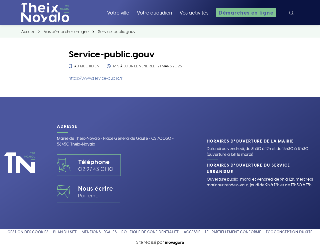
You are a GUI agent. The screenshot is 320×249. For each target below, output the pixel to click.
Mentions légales (99, 231)
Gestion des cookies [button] (28, 231)
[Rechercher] (291, 12)
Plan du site (65, 231)
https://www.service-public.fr (95, 78)
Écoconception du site (289, 231)
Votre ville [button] (118, 12)
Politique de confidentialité (150, 231)
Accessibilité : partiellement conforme (222, 231)
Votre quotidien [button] (154, 12)
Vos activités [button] (194, 12)
